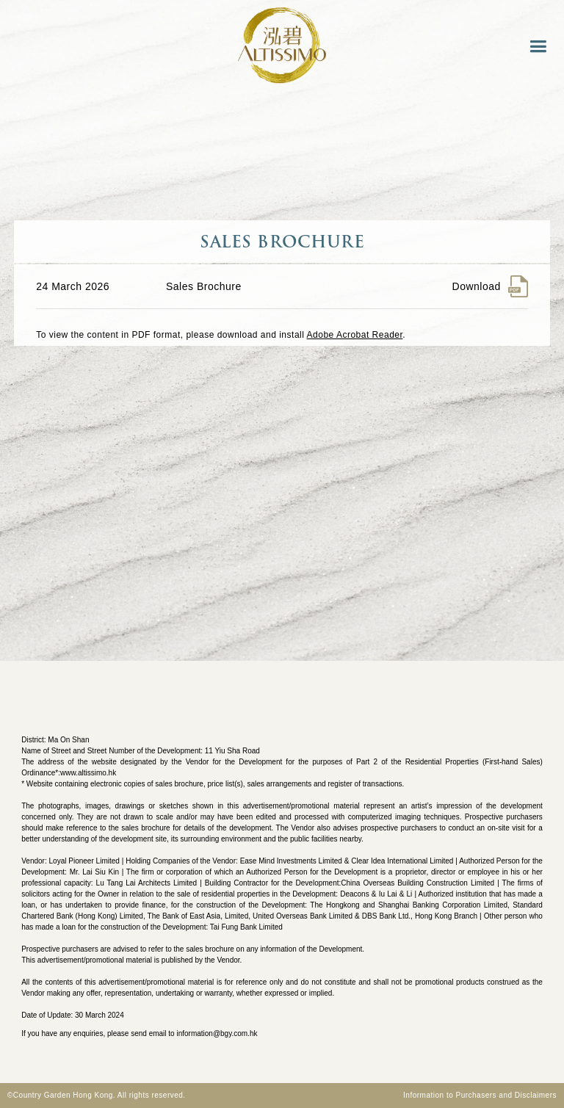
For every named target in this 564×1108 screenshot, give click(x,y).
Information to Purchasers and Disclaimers (480, 1095)
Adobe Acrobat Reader (355, 335)
